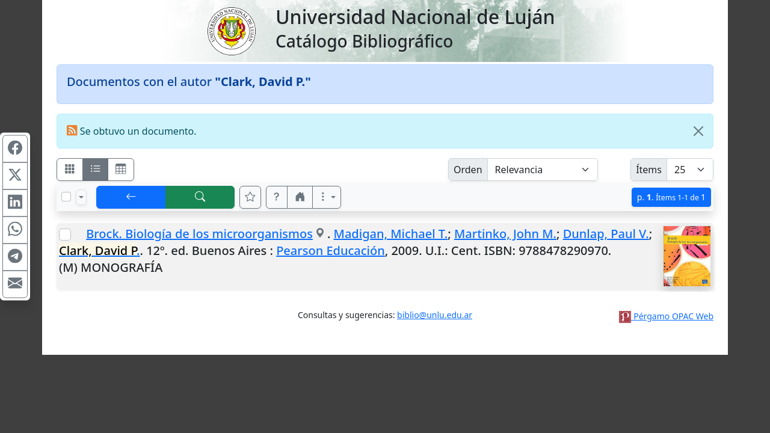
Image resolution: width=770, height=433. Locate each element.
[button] (277, 197)
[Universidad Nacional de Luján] (231, 30)
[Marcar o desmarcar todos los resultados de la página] (66, 196)
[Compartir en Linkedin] (15, 203)
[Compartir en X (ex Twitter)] (15, 176)
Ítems (649, 169)
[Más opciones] (326, 197)
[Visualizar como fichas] (70, 169)
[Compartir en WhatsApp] (15, 230)
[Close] (698, 131)
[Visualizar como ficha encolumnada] (95, 169)
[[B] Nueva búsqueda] (200, 197)
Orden (468, 169)
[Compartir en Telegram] (15, 257)
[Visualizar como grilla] (121, 169)
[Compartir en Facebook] (15, 149)
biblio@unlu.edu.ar (434, 315)
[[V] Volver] (131, 197)
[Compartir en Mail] (15, 284)
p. (671, 197)
